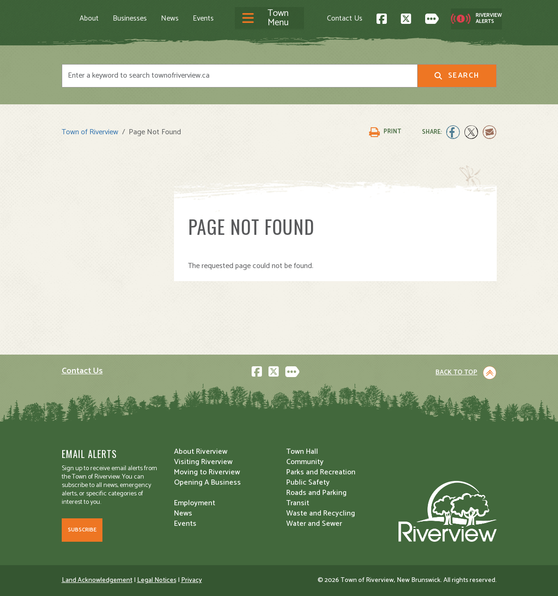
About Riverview (200, 451)
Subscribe (82, 529)
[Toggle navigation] (269, 18)
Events (203, 18)
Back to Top (456, 372)
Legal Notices (156, 580)
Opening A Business (207, 482)
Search (457, 75)
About (89, 18)
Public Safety (308, 482)
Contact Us (344, 18)
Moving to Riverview (207, 472)
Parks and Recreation (320, 472)
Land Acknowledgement (97, 580)
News (170, 18)
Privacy (191, 580)
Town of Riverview (90, 132)
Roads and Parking (316, 493)
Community (305, 462)
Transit (297, 503)
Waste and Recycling (320, 513)
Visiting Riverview (203, 462)
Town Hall (302, 451)
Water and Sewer (314, 523)
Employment (194, 503)
